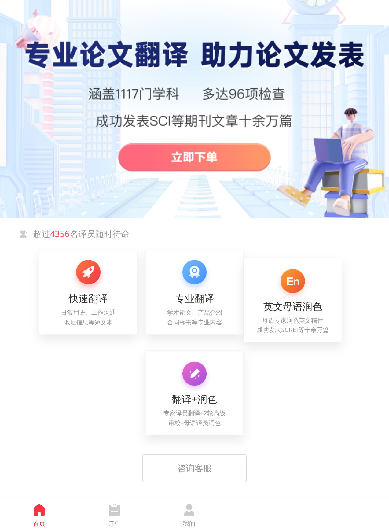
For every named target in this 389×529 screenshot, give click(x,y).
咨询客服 (195, 468)
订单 (114, 523)
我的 (189, 523)
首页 (39, 523)
